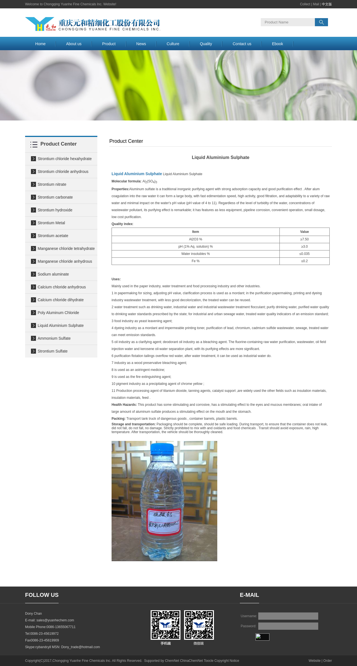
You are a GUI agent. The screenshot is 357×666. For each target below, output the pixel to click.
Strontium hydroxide (55, 210)
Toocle (209, 661)
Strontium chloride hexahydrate (65, 158)
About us (73, 44)
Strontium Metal (51, 223)
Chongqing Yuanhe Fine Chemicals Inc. (81, 661)
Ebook (277, 44)
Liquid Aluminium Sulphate (61, 325)
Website (314, 661)
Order (327, 661)
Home (40, 44)
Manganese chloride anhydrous (65, 261)
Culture (173, 44)
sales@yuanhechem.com (55, 620)
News (141, 44)
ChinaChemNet (191, 661)
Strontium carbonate (55, 197)
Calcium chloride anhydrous (62, 287)
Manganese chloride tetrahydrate (66, 248)
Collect (305, 4)
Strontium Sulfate (52, 351)
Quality (206, 44)
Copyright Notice (226, 661)
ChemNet (172, 661)
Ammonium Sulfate (54, 338)
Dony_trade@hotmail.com (80, 647)
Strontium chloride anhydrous (63, 171)
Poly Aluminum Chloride (58, 312)
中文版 (327, 4)
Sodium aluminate (53, 274)
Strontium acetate (53, 235)
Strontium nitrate (52, 184)
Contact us (242, 44)
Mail (316, 4)
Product (108, 44)
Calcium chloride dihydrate (61, 300)
